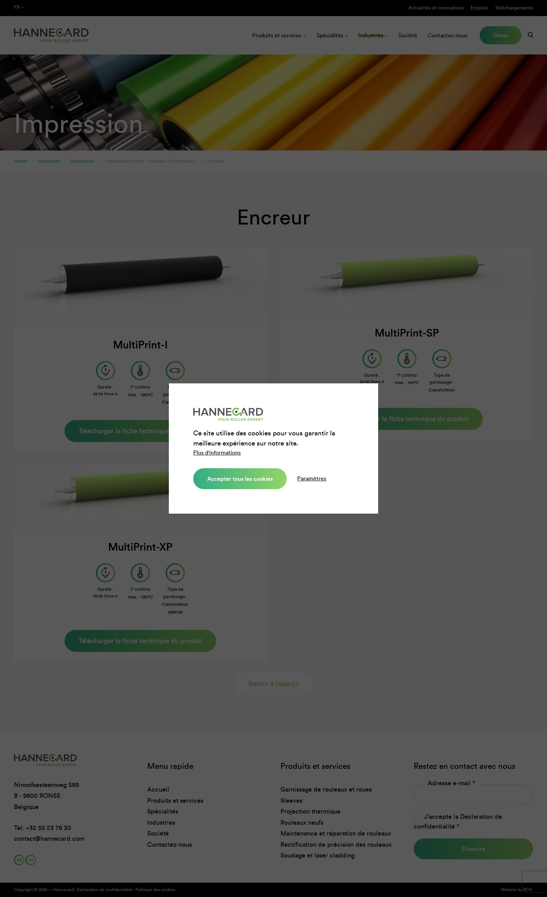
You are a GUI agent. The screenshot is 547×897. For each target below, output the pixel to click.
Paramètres (311, 478)
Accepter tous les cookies (240, 478)
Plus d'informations (217, 452)
